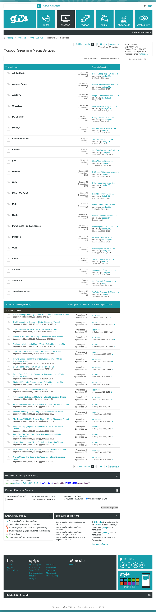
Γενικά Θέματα (35, 564)
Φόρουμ (9, 38)
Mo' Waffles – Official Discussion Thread (30, 389)
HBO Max (16, 171)
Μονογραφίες (52, 573)
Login (149, 6)
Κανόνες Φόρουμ (100, 544)
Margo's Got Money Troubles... (104, 96)
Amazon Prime (19, 84)
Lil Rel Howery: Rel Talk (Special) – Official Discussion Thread (39, 449)
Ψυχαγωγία (51, 567)
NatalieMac (143, 54)
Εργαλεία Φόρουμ (90, 58)
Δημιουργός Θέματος (22, 304)
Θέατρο (32, 578)
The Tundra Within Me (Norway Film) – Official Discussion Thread (41, 419)
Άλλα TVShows (36, 38)
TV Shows (21, 38)
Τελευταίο (114, 44)
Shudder (16, 269)
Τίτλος (8, 304)
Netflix (15, 215)
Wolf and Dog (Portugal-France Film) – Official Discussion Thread (41, 404)
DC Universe (18, 117)
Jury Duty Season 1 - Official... (104, 150)
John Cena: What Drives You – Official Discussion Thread (37, 351)
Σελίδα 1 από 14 (83, 44)
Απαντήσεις (73, 304)
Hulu (14, 182)
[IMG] (104, 527)
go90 (14, 160)
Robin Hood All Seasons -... (103, 194)
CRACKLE (17, 106)
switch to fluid (129, 587)
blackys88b (27, 317)
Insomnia (73, 564)
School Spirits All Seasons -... (103, 227)
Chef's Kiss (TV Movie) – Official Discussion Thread (35, 329)
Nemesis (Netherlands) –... (102, 128)
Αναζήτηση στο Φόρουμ (109, 58)
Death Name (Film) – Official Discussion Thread (33, 367)
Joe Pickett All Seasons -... (102, 281)
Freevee (16, 149)
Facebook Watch (20, 138)
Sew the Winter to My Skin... (103, 107)
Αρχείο (10, 567)
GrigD (35, 483)
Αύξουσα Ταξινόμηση (73, 499)
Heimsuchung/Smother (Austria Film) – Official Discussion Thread (41, 315)
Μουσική (33, 576)
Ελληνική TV (34, 567)
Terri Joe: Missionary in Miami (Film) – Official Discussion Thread (40, 344)
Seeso (15, 258)
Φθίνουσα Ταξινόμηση (96, 499)
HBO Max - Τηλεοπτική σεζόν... (104, 172)
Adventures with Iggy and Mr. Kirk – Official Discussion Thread (39, 397)
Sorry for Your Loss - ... (101, 139)
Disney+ (16, 128)
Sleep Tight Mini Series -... (102, 161)
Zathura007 (27, 483)
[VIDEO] (105, 532)
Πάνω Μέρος (12, 570)
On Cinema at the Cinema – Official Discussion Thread (36, 322)
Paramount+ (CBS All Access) (26, 226)
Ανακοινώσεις (52, 576)
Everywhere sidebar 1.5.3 (137, 59)
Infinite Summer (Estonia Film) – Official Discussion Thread (38, 412)
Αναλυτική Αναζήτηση (51, 6)
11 (101, 44)
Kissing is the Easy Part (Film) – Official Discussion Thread (38, 337)
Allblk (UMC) (18, 73)
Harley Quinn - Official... (101, 118)
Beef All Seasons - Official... (103, 216)
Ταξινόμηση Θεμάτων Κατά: (43, 496)
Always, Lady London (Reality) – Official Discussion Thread (38, 442)
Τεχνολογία (50, 570)
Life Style (50, 564)
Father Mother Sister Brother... (104, 205)
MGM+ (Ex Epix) (20, 193)
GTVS (9, 564)
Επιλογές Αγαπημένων (142, 32)
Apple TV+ (17, 95)
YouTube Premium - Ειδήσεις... (104, 292)
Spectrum (17, 280)
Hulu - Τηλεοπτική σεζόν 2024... (104, 183)
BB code (98, 522)
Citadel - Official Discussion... (103, 85)
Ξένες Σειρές (34, 570)
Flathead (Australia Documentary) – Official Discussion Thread (39, 382)
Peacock (16, 237)
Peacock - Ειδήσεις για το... (103, 238)
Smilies (98, 525)
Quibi (15, 248)
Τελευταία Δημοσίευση (101, 304)
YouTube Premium (21, 291)
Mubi (14, 204)
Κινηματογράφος (36, 573)
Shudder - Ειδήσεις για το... (103, 270)
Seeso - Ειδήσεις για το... (102, 259)
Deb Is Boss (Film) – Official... (103, 74)
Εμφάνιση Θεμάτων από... (16, 496)
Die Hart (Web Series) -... (102, 248)
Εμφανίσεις (84, 304)
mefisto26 (17, 483)
